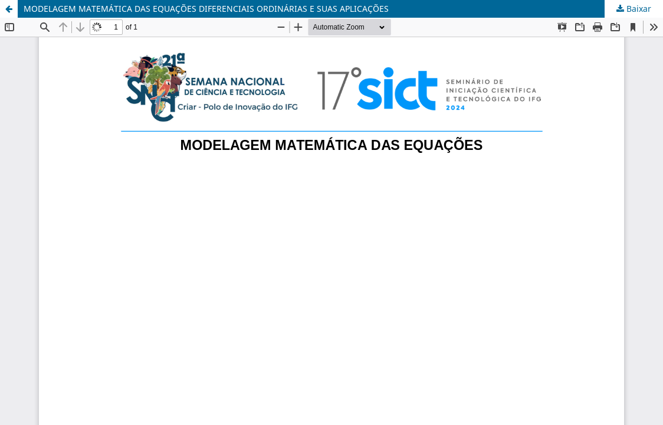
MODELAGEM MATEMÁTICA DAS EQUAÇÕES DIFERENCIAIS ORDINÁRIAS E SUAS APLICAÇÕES (206, 8)
